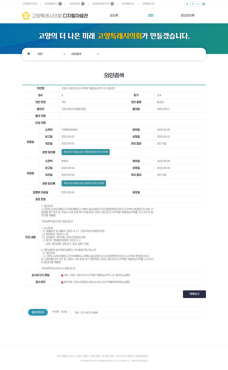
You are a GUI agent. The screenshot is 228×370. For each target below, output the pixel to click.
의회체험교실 (127, 3)
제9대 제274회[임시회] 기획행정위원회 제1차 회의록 (86, 152)
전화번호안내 (141, 356)
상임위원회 (74, 3)
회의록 (114, 15)
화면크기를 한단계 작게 (198, 3)
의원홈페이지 (50, 3)
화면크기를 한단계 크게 (186, 3)
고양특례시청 (148, 3)
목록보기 (194, 294)
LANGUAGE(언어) (100, 3)
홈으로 (28, 54)
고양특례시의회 (29, 3)
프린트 (203, 3)
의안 (151, 15)
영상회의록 (187, 15)
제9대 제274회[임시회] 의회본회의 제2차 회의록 (84, 183)
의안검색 (76, 54)
